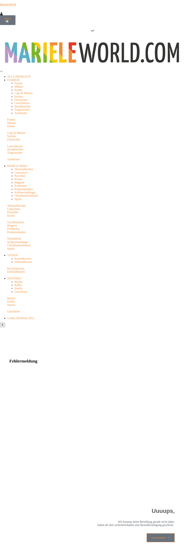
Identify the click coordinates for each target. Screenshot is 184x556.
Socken (18, 96)
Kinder (18, 89)
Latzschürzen (22, 103)
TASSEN (12, 255)
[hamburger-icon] (1, 71)
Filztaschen (20, 99)
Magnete (19, 182)
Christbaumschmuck (26, 195)
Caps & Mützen (23, 93)
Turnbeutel (20, 113)
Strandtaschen (22, 106)
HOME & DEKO (17, 165)
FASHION (13, 79)
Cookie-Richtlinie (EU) (20, 318)
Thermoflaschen (23, 169)
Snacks (18, 288)
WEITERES (14, 278)
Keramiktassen (22, 258)
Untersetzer (21, 172)
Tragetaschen (22, 109)
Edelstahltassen (23, 261)
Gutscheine (20, 291)
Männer (18, 86)
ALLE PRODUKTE (19, 76)
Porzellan (19, 175)
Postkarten (20, 185)
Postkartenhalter (23, 189)
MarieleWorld (8, 4)
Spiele (18, 199)
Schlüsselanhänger (25, 192)
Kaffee (18, 285)
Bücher (18, 281)
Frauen (18, 83)
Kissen (18, 179)
